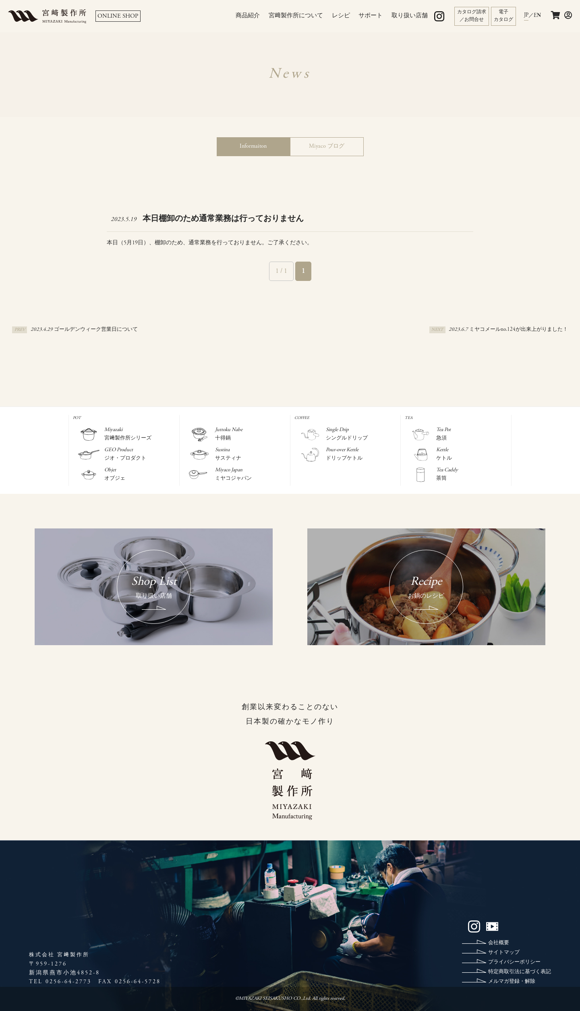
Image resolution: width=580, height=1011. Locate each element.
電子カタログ (503, 16)
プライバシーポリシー (514, 962)
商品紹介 (248, 16)
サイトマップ (504, 952)
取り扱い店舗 (410, 16)
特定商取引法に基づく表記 (519, 972)
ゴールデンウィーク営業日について (96, 329)
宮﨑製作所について (296, 16)
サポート (370, 16)
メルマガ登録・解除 (511, 981)
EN (537, 16)
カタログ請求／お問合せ (471, 16)
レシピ (341, 16)
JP (526, 15)
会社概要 (498, 943)
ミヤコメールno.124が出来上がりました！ (518, 329)
